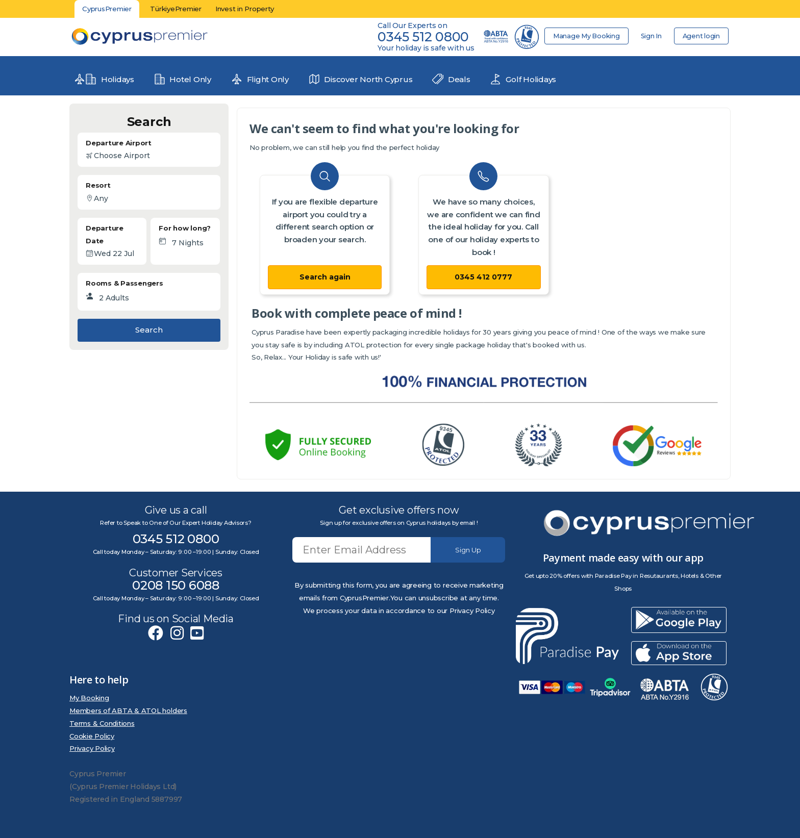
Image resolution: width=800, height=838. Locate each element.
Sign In (649, 36)
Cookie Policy (91, 736)
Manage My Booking (582, 36)
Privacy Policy (92, 748)
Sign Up (468, 550)
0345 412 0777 (483, 277)
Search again (325, 277)
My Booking (89, 698)
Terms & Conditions (102, 723)
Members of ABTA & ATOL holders (128, 710)
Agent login (701, 36)
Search (149, 330)
